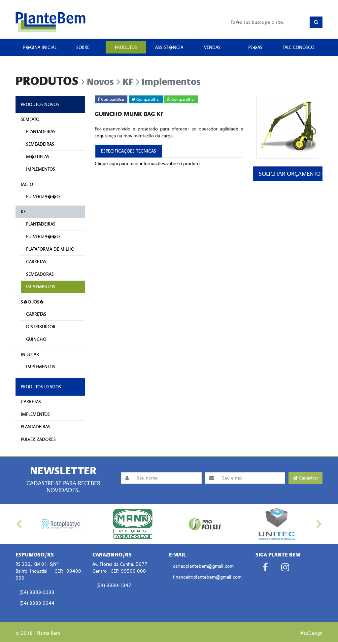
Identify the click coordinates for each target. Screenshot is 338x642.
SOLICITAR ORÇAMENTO (290, 173)
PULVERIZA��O (43, 196)
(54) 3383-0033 (36, 592)
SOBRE (82, 47)
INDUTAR (30, 354)
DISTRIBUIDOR (40, 327)
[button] (20, 524)
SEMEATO (30, 119)
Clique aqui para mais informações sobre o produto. (148, 163)
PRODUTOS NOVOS (40, 104)
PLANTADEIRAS (40, 131)
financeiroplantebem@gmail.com (207, 577)
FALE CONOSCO (298, 47)
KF (23, 212)
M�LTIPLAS (37, 157)
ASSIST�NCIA (169, 47)
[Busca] (268, 22)
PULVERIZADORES (38, 439)
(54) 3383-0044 (36, 603)
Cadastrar (305, 478)
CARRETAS (36, 262)
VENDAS (212, 47)
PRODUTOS (126, 47)
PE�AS (255, 47)
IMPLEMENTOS (40, 169)
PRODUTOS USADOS (41, 387)
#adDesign (311, 633)
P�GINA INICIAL (39, 47)
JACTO (27, 184)
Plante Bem (50, 22)
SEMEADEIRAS (40, 144)
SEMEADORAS (40, 274)
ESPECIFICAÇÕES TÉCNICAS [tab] (128, 151)
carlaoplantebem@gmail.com (203, 566)
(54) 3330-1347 (113, 585)
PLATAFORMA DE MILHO (50, 249)
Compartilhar (111, 99)
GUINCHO (36, 339)
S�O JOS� (32, 302)
